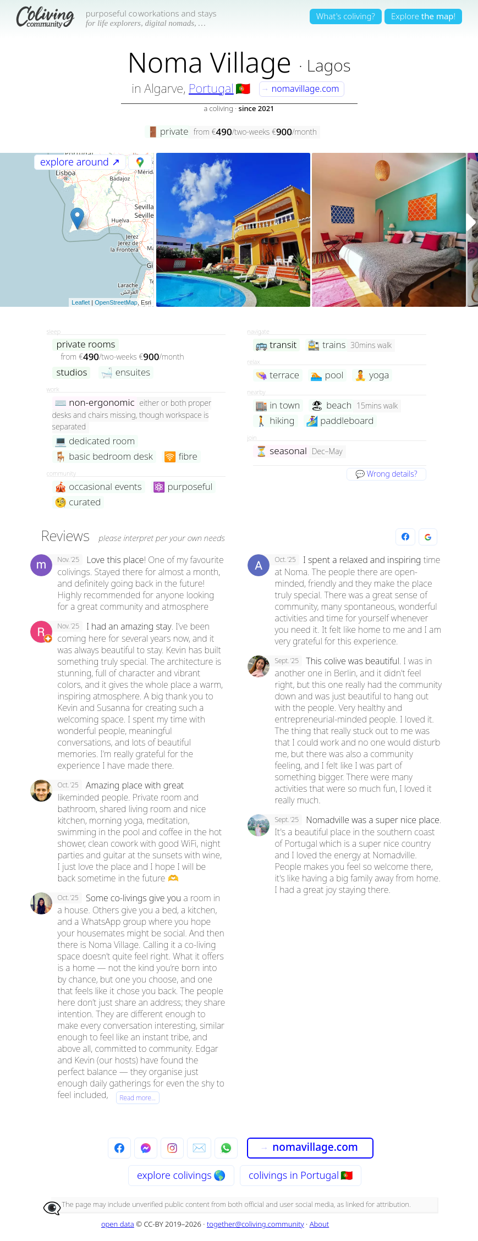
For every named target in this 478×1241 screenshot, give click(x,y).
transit (276, 345)
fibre (180, 456)
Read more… (138, 1097)
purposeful (183, 487)
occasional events (98, 487)
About (319, 1224)
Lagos (329, 65)
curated (77, 502)
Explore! (423, 15)
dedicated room (94, 441)
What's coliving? (345, 15)
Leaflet (81, 302)
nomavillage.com (300, 88)
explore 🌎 (181, 1175)
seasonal (281, 451)
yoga (371, 375)
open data (117, 1224)
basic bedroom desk (103, 456)
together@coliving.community (255, 1224)
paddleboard (340, 421)
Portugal (211, 88)
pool (326, 375)
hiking (275, 421)
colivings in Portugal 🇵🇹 (301, 1175)
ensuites (125, 372)
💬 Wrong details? (386, 473)
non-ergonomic (94, 402)
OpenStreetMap (116, 302)
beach (331, 405)
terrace (277, 375)
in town (277, 405)
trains (326, 345)
